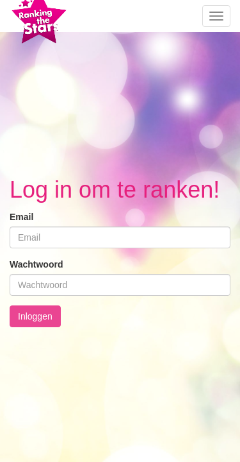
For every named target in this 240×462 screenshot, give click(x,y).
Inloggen (35, 316)
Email (21, 217)
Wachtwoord (36, 264)
